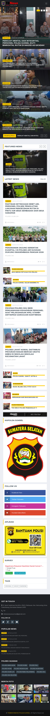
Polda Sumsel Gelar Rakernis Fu (26, 283)
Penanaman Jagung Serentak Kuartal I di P (15, 641)
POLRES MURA (6, 668)
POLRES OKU (41, 672)
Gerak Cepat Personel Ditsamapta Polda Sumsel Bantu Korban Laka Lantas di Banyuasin (25, 107)
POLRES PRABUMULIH (18, 404)
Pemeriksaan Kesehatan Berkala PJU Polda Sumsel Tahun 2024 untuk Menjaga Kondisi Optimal (23, 86)
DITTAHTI (16, 279)
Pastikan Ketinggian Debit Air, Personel (14, 635)
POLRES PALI (33, 665)
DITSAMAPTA (6, 104)
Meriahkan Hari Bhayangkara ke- (25, 397)
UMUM (16, 586)
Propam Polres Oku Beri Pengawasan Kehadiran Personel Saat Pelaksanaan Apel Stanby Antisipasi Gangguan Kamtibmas (24, 311)
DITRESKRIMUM (7, 60)
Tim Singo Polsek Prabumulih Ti (24, 408)
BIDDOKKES (6, 83)
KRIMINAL (8, 586)
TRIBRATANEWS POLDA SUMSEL (18, 713)
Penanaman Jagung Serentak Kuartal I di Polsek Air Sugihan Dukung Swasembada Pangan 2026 (24, 250)
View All (43, 179)
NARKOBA (23, 586)
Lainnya (8, 164)
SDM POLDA (6, 38)
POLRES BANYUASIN (8, 665)
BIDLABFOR (15, 394)
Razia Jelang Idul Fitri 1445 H (24, 387)
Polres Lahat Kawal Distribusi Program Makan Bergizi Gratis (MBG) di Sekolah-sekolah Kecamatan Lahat (22, 353)
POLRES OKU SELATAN (9, 675)
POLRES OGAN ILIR (8, 672)
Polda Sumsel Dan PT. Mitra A (25, 376)
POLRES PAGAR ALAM (21, 668)
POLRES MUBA (7, 125)
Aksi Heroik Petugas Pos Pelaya (24, 272)
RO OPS (15, 373)
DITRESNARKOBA (18, 383)
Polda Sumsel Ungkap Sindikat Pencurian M (15, 647)
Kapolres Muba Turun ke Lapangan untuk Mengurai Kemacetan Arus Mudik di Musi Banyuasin (23, 128)
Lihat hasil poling (20, 573)
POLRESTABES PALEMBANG (25, 672)
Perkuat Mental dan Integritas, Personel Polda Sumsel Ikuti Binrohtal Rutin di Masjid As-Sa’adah (23, 43)
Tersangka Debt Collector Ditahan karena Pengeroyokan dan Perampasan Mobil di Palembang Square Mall (23, 65)
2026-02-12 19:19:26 (17, 38)
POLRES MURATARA (17, 269)
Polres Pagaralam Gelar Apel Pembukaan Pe (15, 653)
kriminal (4, 645)
